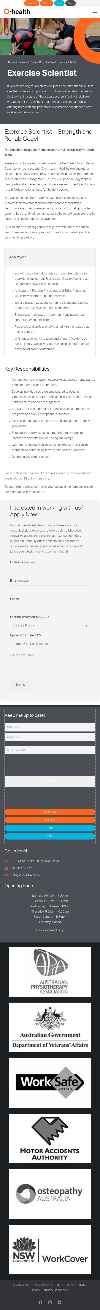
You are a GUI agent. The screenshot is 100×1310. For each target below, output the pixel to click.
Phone (14, 599)
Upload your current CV (25, 635)
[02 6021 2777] (8, 868)
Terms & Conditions (55, 1290)
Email (19, 581)
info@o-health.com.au (26, 875)
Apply (70, 3)
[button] (94, 12)
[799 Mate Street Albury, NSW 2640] (8, 861)
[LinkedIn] (59, 1302)
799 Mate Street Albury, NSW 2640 (35, 861)
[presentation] (38, 668)
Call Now (46, 3)
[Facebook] (40, 1302)
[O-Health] (17, 11)
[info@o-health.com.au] (8, 875)
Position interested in (29, 617)
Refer (59, 3)
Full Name (22, 563)
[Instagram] (50, 1302)
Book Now (32, 3)
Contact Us (61, 473)
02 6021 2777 (22, 868)
